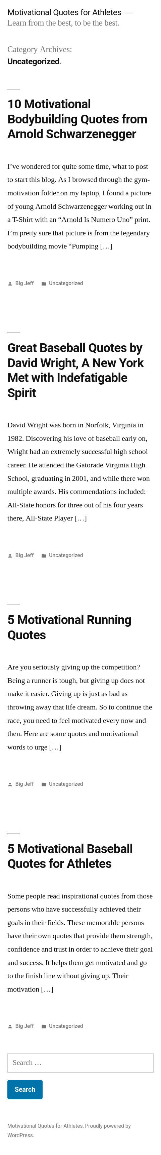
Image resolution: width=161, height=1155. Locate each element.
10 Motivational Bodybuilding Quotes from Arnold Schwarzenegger (77, 119)
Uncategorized (66, 283)
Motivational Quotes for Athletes (64, 12)
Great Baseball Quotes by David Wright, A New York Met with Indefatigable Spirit (75, 370)
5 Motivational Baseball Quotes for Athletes (70, 856)
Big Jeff (24, 283)
